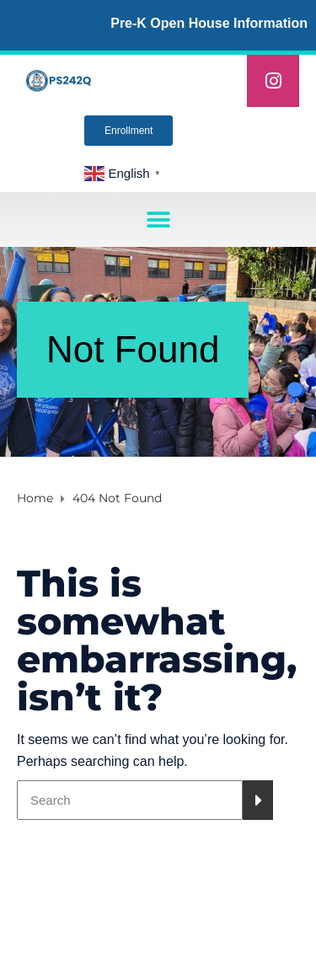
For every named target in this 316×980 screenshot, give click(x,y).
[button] (158, 219)
